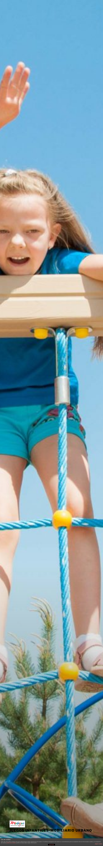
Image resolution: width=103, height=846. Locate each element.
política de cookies (11, 842)
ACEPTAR (51, 844)
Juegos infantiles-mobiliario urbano (50, 830)
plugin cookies (98, 844)
